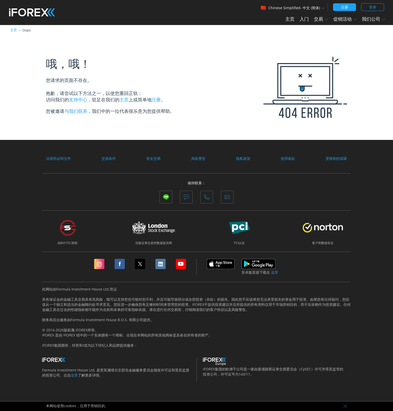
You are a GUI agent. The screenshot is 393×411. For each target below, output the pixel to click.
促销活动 (345, 19)
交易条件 (109, 158)
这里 (274, 272)
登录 (372, 7)
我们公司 (373, 19)
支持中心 (78, 99)
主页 (289, 19)
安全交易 (153, 158)
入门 (304, 19)
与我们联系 (75, 111)
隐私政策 (243, 158)
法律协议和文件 (58, 158)
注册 (344, 7)
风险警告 (198, 158)
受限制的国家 (336, 158)
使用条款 (288, 158)
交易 (321, 19)
